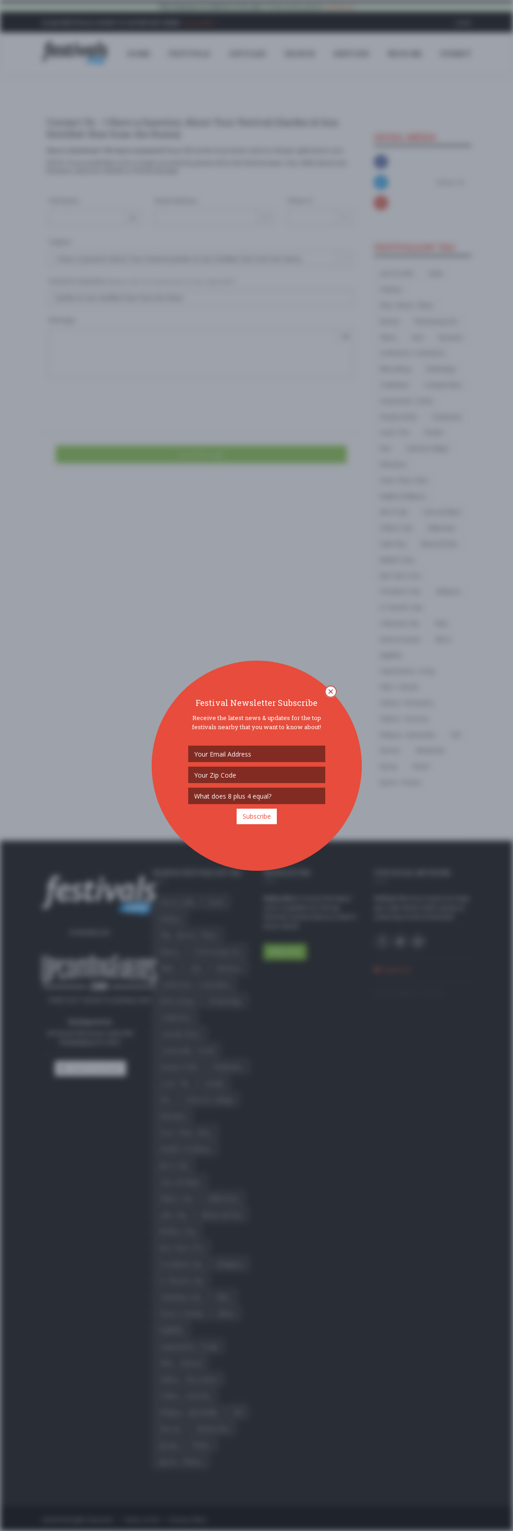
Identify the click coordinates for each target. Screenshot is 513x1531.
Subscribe (257, 816)
